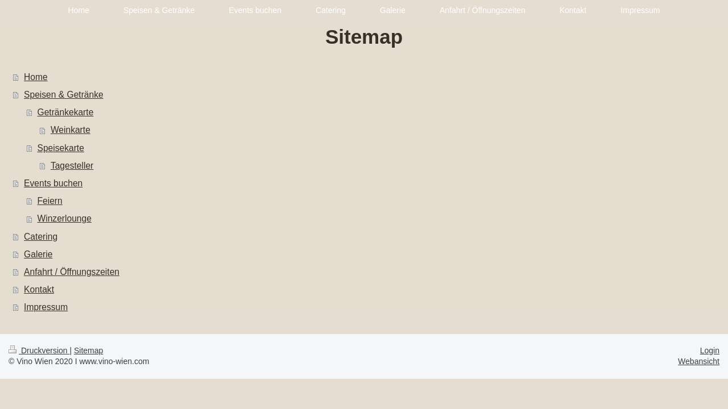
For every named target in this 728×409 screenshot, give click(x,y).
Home (36, 77)
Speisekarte (61, 148)
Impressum (46, 307)
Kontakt (39, 289)
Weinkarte (70, 130)
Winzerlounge (65, 218)
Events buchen (53, 183)
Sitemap (88, 350)
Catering (40, 236)
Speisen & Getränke (64, 94)
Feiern (50, 201)
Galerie (38, 254)
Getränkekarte (66, 112)
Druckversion (39, 350)
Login (709, 350)
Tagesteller (72, 165)
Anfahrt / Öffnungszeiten (71, 272)
